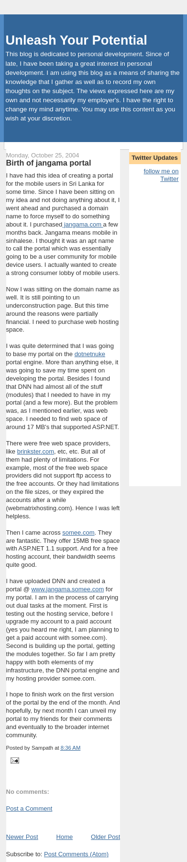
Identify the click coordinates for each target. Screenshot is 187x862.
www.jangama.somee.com (67, 589)
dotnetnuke (90, 354)
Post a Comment (29, 808)
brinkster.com (35, 451)
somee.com (78, 532)
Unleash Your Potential (76, 40)
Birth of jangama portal (48, 162)
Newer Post (22, 836)
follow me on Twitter (160, 175)
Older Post (105, 836)
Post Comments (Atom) (76, 854)
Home (64, 836)
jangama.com (82, 224)
